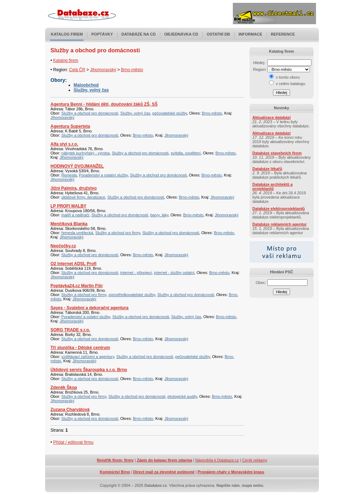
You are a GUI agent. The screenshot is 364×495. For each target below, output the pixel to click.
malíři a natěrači (75, 215)
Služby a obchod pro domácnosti (89, 113)
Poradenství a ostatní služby (103, 175)
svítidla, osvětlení (185, 153)
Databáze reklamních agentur (279, 224)
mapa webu (252, 485)
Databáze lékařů (267, 169)
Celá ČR (77, 69)
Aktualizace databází (271, 117)
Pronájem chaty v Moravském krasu (231, 472)
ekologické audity (182, 396)
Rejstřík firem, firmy (115, 460)
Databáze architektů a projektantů (272, 186)
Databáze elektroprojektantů (278, 208)
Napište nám (228, 485)
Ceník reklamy (254, 460)
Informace (250, 34)
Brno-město (132, 69)
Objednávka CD (181, 34)
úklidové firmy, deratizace (83, 197)
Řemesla (69, 175)
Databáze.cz (155, 485)
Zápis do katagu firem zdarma (164, 460)
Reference (283, 34)
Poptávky (102, 34)
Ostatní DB (218, 34)
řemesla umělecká (77, 233)
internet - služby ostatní (174, 272)
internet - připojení (136, 272)
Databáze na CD (139, 34)
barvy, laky (159, 215)
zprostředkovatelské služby (131, 295)
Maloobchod (86, 85)
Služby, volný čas (91, 90)
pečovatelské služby (169, 113)
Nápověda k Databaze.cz (217, 460)
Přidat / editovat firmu (73, 442)
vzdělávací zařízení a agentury (87, 356)
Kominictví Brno (115, 472)
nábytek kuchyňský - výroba (85, 153)
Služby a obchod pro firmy (117, 233)
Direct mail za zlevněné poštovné (163, 472)
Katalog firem (67, 34)
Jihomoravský (103, 69)
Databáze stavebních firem (277, 153)
